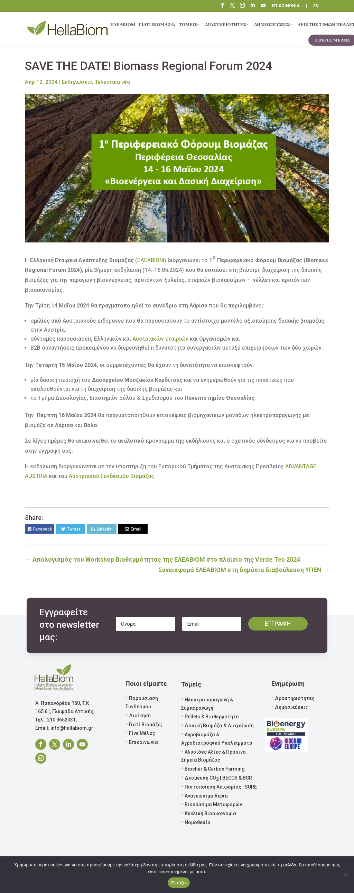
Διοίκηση (140, 715)
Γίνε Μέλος (142, 733)
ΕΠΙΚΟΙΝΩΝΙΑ (286, 6)
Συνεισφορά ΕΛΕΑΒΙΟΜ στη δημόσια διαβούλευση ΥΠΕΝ (243, 569)
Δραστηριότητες (295, 698)
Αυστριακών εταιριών (160, 338)
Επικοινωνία (143, 742)
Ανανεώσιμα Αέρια (206, 796)
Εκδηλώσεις (77, 82)
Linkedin (105, 529)
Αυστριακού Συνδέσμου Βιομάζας (111, 476)
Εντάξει (178, 882)
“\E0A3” (264, 6)
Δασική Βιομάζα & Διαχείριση (219, 725)
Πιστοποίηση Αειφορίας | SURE (221, 787)
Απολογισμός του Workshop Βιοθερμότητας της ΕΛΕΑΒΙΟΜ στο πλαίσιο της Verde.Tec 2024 (162, 559)
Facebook (42, 529)
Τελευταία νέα (112, 82)
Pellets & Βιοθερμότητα (212, 716)
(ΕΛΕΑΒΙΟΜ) (150, 260)
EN (316, 6)
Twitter (73, 529)
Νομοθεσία (198, 822)
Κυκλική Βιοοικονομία (210, 813)
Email (136, 529)
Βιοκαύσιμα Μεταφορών (213, 804)
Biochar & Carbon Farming (215, 769)
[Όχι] (345, 874)
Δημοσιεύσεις (291, 707)
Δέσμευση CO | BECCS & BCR (218, 778)
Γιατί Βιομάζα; (145, 724)
